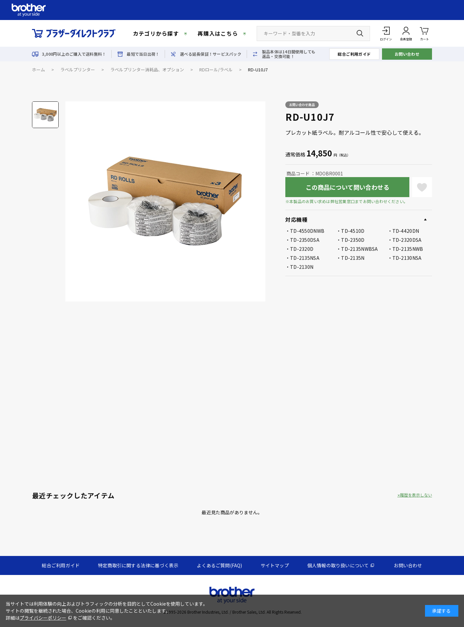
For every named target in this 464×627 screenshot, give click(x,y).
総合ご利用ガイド (354, 54)
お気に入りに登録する (422, 187)
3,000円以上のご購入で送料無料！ (74, 54)
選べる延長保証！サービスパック (210, 54)
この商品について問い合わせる (347, 187)
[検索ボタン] (360, 33)
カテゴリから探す (156, 33)
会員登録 (406, 39)
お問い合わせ (407, 54)
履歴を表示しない (416, 495)
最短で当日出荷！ (143, 54)
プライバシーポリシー (43, 617)
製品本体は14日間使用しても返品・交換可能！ (288, 54)
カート (424, 33)
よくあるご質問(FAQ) (219, 565)
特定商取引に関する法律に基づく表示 (138, 565)
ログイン (386, 39)
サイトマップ (275, 565)
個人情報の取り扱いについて (338, 565)
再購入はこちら (218, 33)
